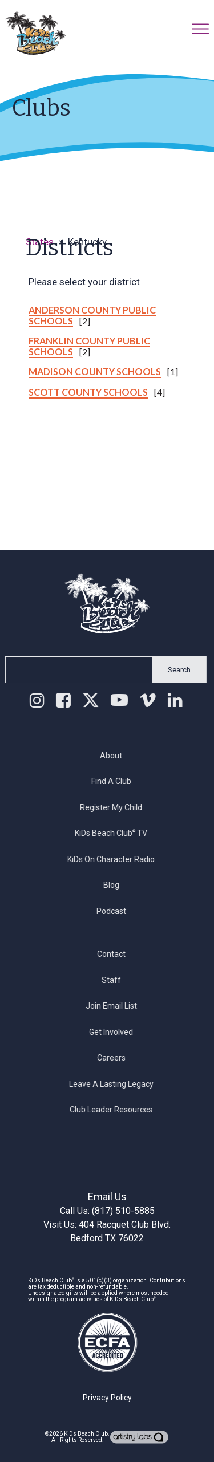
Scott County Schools (88, 392)
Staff (117, 980)
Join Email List (117, 1005)
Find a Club (117, 781)
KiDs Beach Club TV (117, 833)
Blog (117, 885)
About (117, 755)
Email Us (107, 1197)
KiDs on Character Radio (117, 859)
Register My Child (117, 807)
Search (173, 669)
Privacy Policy (107, 1397)
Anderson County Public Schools (92, 315)
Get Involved (117, 1032)
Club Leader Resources (117, 1109)
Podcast (117, 911)
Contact (117, 954)
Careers (117, 1057)
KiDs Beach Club (86, 1434)
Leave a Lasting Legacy (117, 1084)
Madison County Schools (95, 371)
